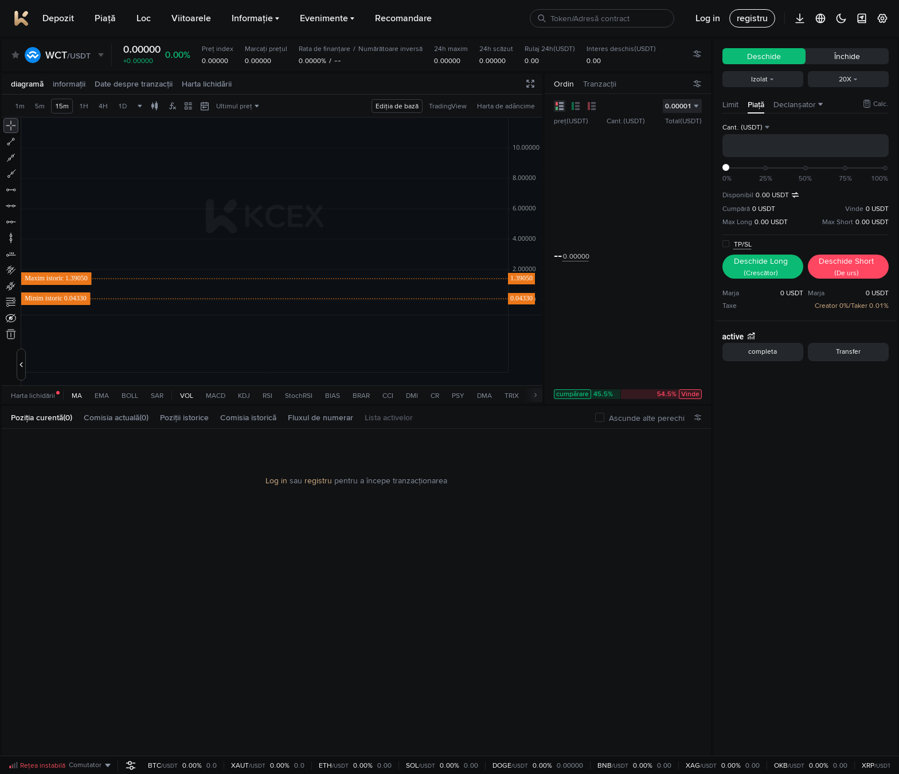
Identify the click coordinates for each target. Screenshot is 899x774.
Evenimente (327, 18)
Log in (276, 480)
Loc (143, 18)
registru (318, 480)
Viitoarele (191, 18)
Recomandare (403, 18)
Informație (255, 18)
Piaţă (105, 18)
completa (762, 351)
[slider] (725, 167)
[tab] (46, 417)
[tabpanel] (356, 597)
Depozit (58, 18)
